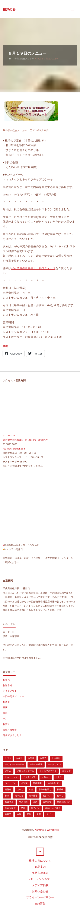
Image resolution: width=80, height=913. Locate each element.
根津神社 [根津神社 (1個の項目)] (33, 795)
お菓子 (6, 724)
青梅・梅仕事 (10, 729)
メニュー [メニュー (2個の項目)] (46, 777)
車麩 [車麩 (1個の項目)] (19, 814)
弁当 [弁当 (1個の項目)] (31, 789)
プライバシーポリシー (40, 897)
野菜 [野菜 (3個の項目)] (29, 814)
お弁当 (6, 679)
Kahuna (39, 829)
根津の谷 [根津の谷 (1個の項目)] (19, 795)
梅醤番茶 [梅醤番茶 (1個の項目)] (9, 801)
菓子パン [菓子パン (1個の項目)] (35, 808)
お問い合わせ (40, 891)
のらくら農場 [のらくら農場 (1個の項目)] (36, 764)
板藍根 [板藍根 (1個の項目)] (60, 789)
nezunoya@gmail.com (14, 448)
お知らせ (7, 685)
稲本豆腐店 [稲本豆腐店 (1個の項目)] (10, 808)
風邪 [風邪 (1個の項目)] (38, 814)
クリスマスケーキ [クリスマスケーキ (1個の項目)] (48, 770)
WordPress (53, 829)
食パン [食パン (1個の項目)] (49, 814)
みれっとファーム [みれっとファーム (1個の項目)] (25, 770)
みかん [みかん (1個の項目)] (8, 770)
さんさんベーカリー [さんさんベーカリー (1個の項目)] (14, 764)
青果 (5, 712)
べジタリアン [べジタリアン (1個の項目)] (54, 764)
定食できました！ (12, 735)
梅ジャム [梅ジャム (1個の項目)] (47, 795)
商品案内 (40, 866)
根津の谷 (9, 9)
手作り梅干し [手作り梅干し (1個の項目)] (45, 789)
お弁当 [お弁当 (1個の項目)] (19, 758)
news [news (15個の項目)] (7, 758)
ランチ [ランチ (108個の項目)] (59, 777)
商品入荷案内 (40, 873)
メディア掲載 (40, 885)
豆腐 (5, 707)
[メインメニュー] (72, 9)
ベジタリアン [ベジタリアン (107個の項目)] (29, 777)
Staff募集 (40, 903)
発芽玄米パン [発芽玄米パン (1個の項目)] (63, 801)
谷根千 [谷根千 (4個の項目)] (8, 814)
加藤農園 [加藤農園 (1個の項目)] (37, 783)
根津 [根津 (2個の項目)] (7, 795)
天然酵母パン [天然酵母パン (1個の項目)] (53, 783)
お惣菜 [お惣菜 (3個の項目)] (31, 758)
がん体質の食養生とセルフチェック (33, 268)
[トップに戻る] (40, 852)
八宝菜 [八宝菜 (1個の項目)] (24, 783)
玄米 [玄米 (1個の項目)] (35, 801)
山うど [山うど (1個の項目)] (20, 789)
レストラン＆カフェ (40, 879)
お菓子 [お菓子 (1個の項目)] (43, 758)
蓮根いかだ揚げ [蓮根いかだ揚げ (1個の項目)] (52, 808)
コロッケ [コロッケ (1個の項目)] (66, 770)
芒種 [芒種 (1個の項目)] (23, 808)
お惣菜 (6, 701)
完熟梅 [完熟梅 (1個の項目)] (8, 789)
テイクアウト (10, 690)
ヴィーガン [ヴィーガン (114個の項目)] (10, 783)
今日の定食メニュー (24, 58)
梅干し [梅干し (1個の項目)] (60, 795)
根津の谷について (40, 860)
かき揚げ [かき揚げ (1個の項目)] (56, 758)
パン (5, 718)
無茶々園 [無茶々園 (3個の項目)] (23, 801)
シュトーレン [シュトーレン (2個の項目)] (11, 777)
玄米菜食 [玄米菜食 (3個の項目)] (47, 801)
